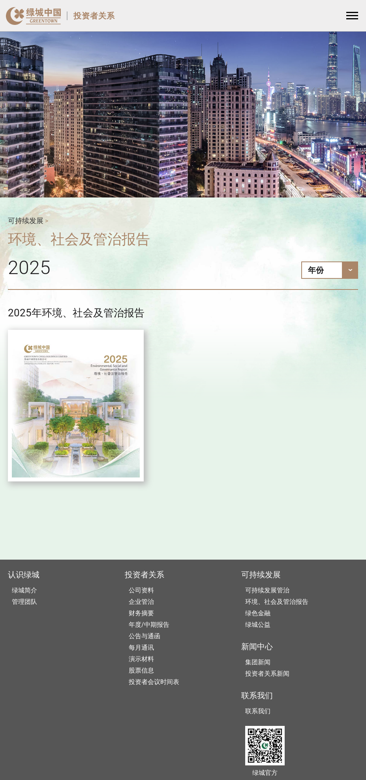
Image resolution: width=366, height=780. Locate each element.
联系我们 (257, 711)
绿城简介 (24, 590)
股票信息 (141, 670)
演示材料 (141, 659)
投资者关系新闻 (267, 673)
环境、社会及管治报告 (276, 601)
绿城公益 (257, 624)
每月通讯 (141, 647)
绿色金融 (257, 613)
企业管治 (141, 601)
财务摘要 (141, 613)
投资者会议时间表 (154, 682)
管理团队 (24, 601)
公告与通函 (144, 636)
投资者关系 (94, 16)
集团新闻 (257, 662)
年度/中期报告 (149, 624)
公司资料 (141, 590)
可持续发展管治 (267, 590)
